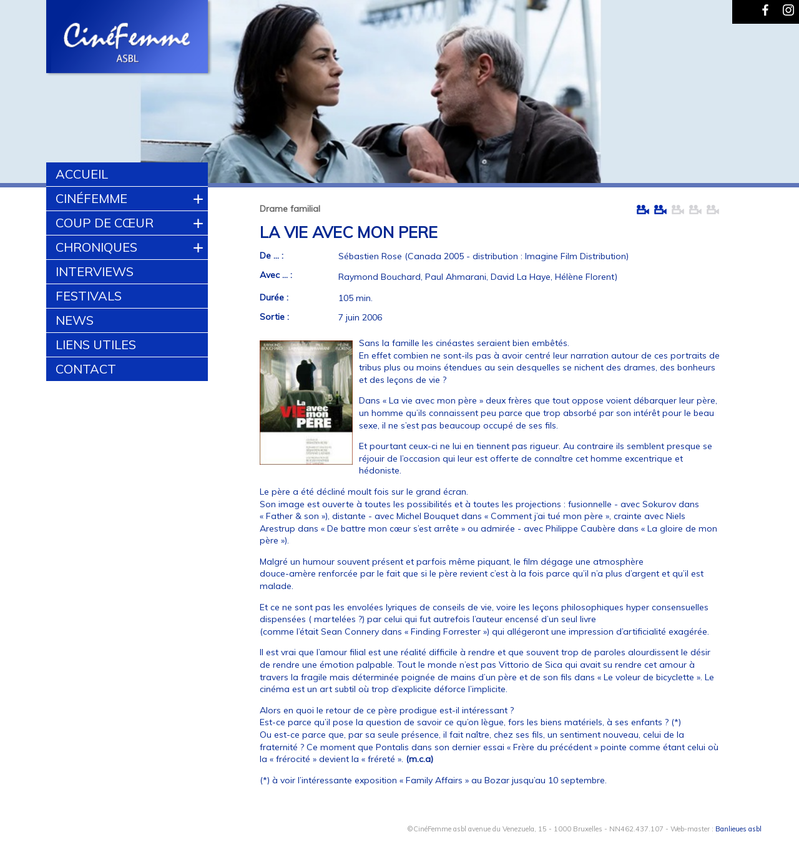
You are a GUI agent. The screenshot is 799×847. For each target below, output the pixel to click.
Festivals (89, 296)
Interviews (95, 271)
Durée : (274, 297)
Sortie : (274, 316)
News (75, 320)
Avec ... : (276, 274)
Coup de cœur (105, 222)
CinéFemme (91, 198)
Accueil (82, 174)
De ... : (271, 255)
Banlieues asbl (738, 829)
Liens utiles (96, 344)
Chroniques (96, 247)
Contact (86, 369)
